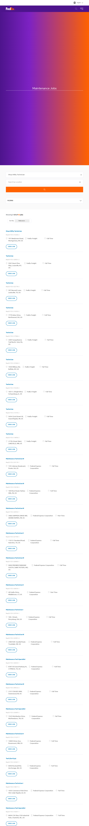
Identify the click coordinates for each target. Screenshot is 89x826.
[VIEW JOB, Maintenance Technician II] (11, 548)
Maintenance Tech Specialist (15, 659)
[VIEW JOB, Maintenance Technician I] (11, 625)
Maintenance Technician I (14, 610)
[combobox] (44, 175)
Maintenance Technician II (15, 533)
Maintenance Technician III (15, 459)
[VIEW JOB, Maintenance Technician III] (11, 474)
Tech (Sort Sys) (11, 758)
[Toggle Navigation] (81, 9)
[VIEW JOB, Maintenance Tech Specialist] (11, 675)
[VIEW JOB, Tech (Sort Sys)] (11, 774)
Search (44, 189)
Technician (9, 256)
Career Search (75, 9)
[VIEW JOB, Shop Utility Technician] (11, 246)
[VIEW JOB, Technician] (11, 273)
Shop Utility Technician (14, 231)
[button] (81, 175)
